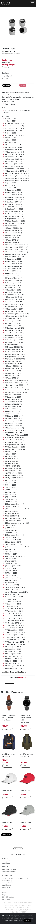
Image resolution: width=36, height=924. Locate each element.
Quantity (5, 79)
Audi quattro (7, 867)
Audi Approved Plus (9, 881)
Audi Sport (6, 869)
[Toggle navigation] (32, 3)
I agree (27, 920)
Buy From (5, 73)
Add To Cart (6, 85)
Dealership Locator (9, 879)
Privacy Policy (18, 920)
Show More (6, 834)
